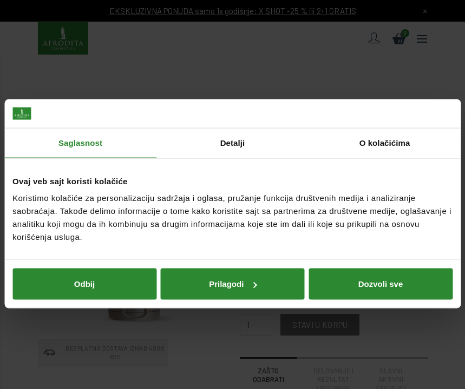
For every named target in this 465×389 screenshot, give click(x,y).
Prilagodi (233, 274)
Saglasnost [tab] (80, 133)
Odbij (84, 274)
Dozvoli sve (380, 274)
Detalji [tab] (232, 133)
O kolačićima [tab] (384, 133)
